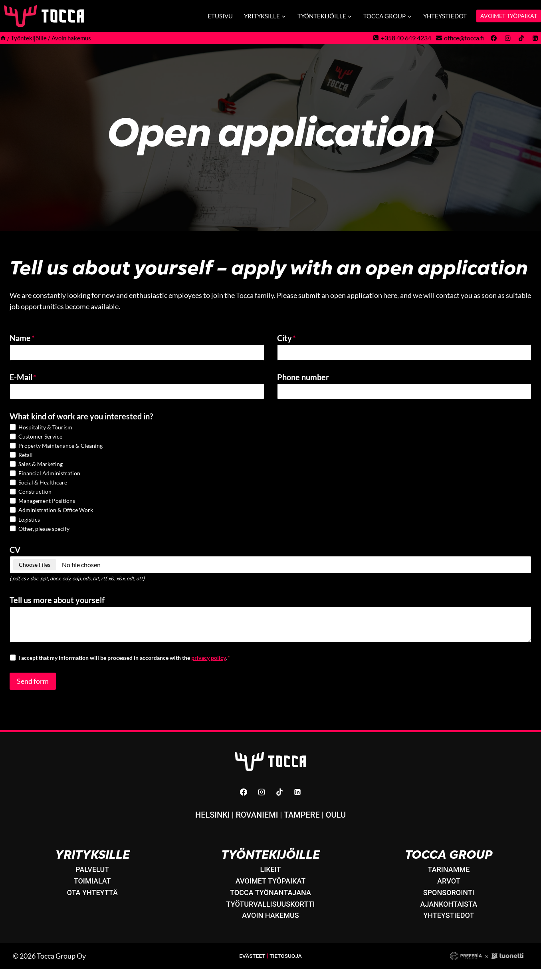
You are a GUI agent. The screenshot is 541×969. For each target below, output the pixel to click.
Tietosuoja (286, 956)
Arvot (448, 881)
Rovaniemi (257, 815)
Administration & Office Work (55, 513)
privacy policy (208, 660)
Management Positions (46, 503)
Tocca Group (449, 854)
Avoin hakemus (270, 915)
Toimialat (92, 881)
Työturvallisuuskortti (270, 904)
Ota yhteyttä (92, 892)
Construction (35, 494)
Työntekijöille (270, 854)
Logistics (29, 522)
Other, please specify (43, 531)
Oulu (336, 815)
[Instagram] (507, 38)
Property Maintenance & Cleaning (60, 448)
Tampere (302, 815)
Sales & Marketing (40, 466)
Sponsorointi (448, 892)
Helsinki (212, 815)
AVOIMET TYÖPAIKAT (508, 15)
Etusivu (220, 16)
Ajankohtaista (449, 904)
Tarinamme (449, 869)
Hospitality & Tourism (45, 430)
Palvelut (92, 869)
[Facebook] (494, 38)
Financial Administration (49, 476)
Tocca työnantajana (270, 892)
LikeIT (270, 869)
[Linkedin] (535, 38)
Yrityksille (92, 854)
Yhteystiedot (445, 16)
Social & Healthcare (42, 485)
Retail (25, 457)
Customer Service (40, 439)
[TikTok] (521, 38)
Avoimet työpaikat (271, 881)
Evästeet (251, 956)
